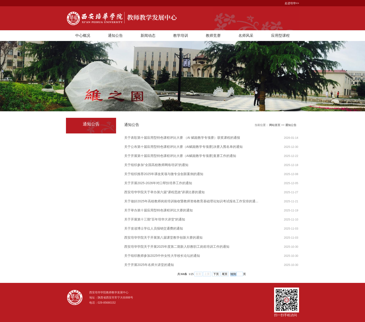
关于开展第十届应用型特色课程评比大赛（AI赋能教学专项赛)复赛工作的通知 (180, 156)
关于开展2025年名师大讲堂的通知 (149, 265)
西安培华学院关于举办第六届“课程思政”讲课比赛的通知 (164, 192)
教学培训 (180, 35)
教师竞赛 (213, 35)
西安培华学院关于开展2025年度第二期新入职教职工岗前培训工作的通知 (176, 246)
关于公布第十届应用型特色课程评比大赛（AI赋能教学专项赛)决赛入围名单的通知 (183, 147)
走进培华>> (292, 3)
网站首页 (274, 125)
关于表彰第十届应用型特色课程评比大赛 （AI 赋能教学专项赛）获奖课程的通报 (182, 137)
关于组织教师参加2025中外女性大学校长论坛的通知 (162, 256)
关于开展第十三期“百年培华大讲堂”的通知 (154, 219)
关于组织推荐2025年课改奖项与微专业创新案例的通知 (163, 174)
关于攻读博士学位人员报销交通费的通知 (153, 228)
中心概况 (82, 35)
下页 (216, 274)
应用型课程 (280, 35)
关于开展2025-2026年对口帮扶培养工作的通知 (158, 183)
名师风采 (245, 35)
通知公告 (115, 35)
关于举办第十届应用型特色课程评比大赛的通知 (158, 210)
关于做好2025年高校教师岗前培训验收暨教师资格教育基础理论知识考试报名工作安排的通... (191, 201)
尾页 (224, 274)
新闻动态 (148, 35)
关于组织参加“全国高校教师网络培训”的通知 (156, 165)
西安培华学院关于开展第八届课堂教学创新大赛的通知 (163, 237)
